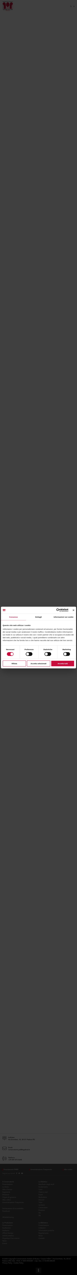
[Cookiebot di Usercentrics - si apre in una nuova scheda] (58, 610)
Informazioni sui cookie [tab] (63, 617)
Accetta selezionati (38, 663)
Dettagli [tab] (38, 617)
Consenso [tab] (13, 617)
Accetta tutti (63, 663)
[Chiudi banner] (73, 610)
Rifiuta (14, 663)
